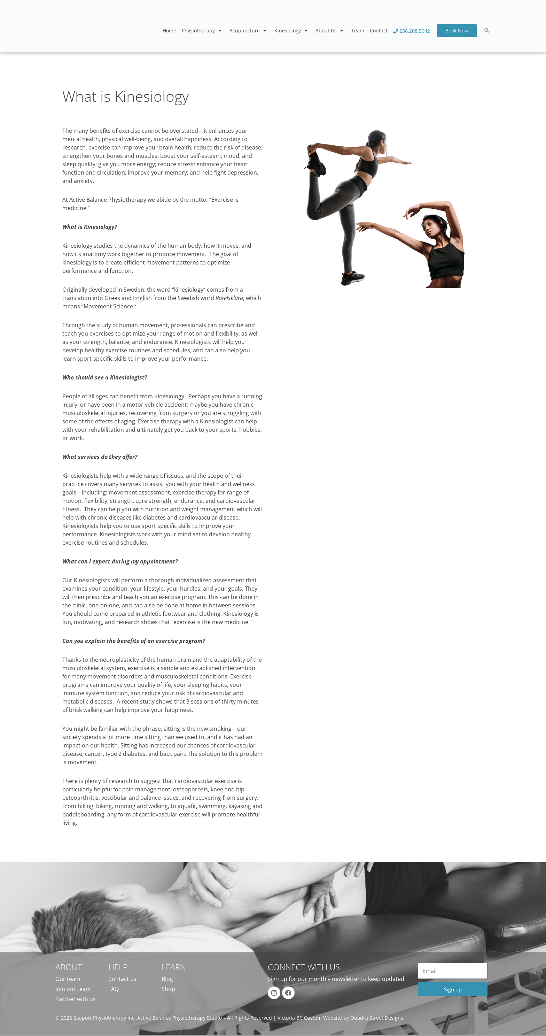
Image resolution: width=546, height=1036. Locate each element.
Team (357, 30)
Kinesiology (292, 31)
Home (169, 30)
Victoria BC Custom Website (310, 1017)
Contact (379, 30)
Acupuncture (249, 31)
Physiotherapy (203, 31)
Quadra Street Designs (376, 1017)
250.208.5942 (411, 31)
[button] (486, 30)
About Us (330, 31)
